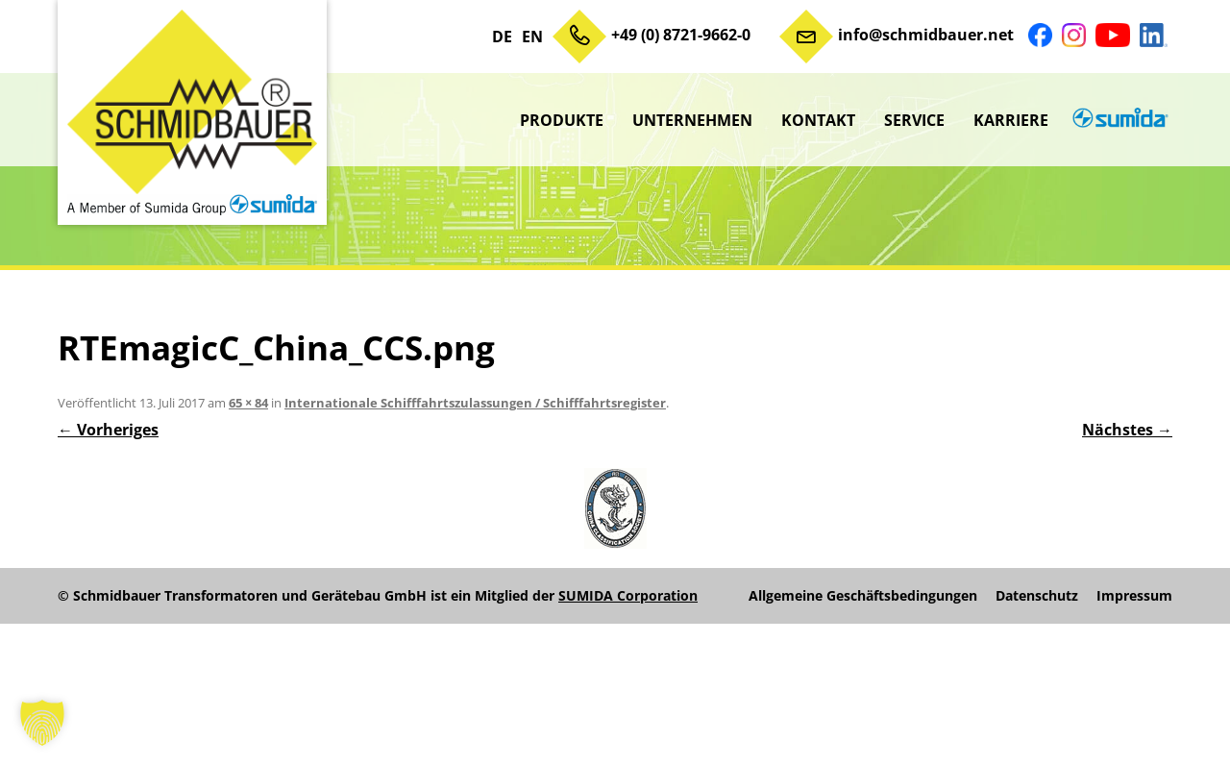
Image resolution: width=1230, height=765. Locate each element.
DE (502, 36)
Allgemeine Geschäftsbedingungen (863, 596)
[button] (42, 722)
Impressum (1134, 596)
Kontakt (818, 120)
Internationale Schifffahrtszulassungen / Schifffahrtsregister (475, 402)
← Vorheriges (108, 429)
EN (532, 36)
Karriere (1010, 120)
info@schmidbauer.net (926, 34)
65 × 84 (248, 402)
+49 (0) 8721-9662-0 (680, 34)
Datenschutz (1037, 596)
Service (914, 120)
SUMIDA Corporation (628, 595)
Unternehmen (692, 120)
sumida (1117, 120)
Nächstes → (1127, 429)
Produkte (561, 120)
